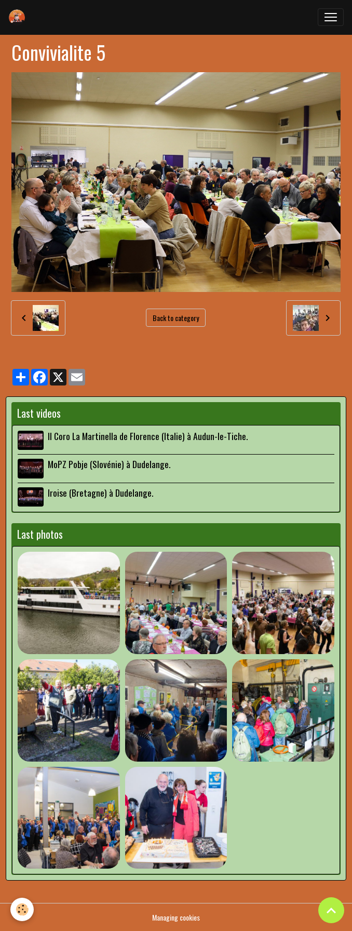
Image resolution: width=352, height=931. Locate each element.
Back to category (176, 317)
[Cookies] (22, 909)
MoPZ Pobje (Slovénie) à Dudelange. (109, 464)
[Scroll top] (331, 910)
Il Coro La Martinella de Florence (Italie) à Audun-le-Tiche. (148, 436)
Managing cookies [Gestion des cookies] (176, 917)
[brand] (19, 17)
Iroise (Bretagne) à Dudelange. (100, 492)
